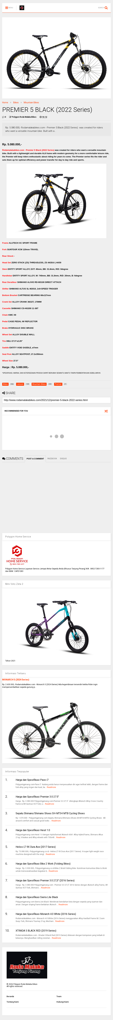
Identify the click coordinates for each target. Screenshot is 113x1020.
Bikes (16, 102)
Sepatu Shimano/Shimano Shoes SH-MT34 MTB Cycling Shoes (50, 813)
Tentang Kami (13, 1002)
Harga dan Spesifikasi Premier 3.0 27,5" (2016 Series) (45, 880)
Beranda (10, 996)
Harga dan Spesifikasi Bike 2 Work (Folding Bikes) (43, 863)
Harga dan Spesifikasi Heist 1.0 (33, 830)
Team (58, 996)
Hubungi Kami (62, 1002)
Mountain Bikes (31, 102)
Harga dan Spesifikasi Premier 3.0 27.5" (37, 796)
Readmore (51, 787)
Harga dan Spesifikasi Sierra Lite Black (37, 897)
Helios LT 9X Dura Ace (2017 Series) (36, 846)
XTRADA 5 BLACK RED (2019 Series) (36, 930)
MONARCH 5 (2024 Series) (15, 679)
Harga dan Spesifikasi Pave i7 (32, 779)
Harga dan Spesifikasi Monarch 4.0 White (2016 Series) (46, 914)
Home (5, 102)
